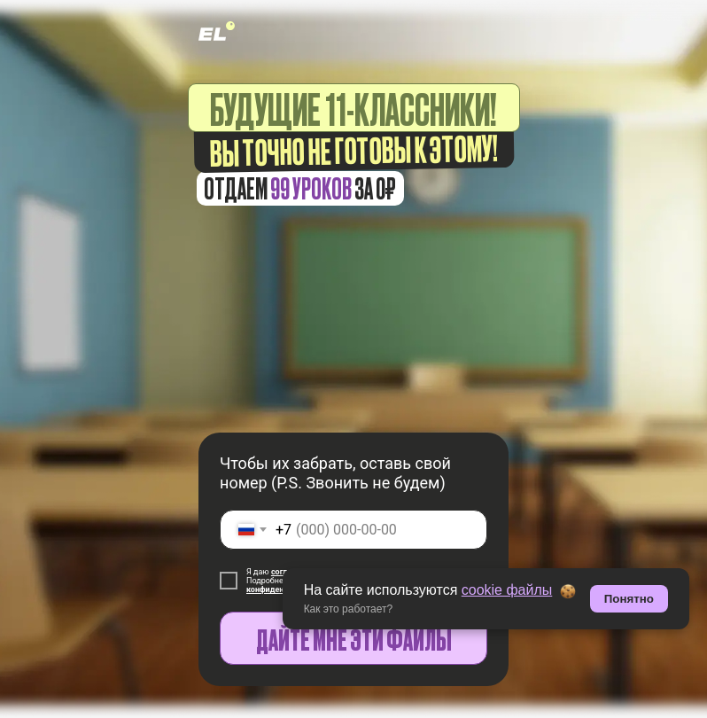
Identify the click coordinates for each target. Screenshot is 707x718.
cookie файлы (507, 589)
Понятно (629, 598)
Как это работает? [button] (348, 609)
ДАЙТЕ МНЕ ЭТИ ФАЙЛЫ (354, 638)
